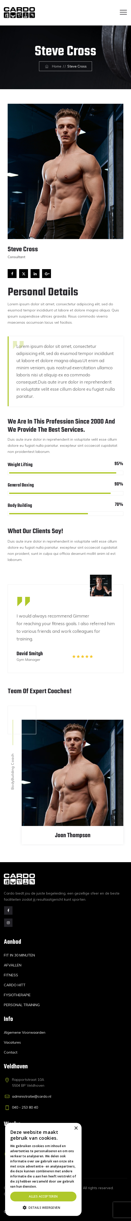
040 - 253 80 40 (25, 1107)
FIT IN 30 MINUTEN (19, 955)
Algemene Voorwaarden (24, 1032)
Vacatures (12, 1042)
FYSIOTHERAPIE (17, 995)
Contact (10, 1052)
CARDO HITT (14, 985)
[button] (43, 1208)
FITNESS (11, 975)
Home (52, 66)
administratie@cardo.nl (31, 1096)
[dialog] (43, 1169)
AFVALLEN (12, 965)
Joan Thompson (72, 835)
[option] (65, 623)
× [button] (76, 1128)
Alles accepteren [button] (43, 1196)
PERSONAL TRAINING (22, 1005)
